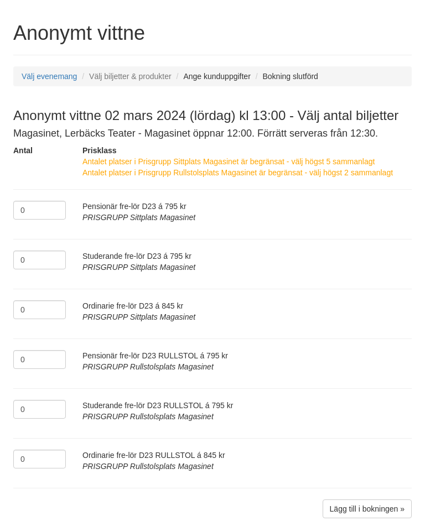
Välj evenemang (49, 76)
